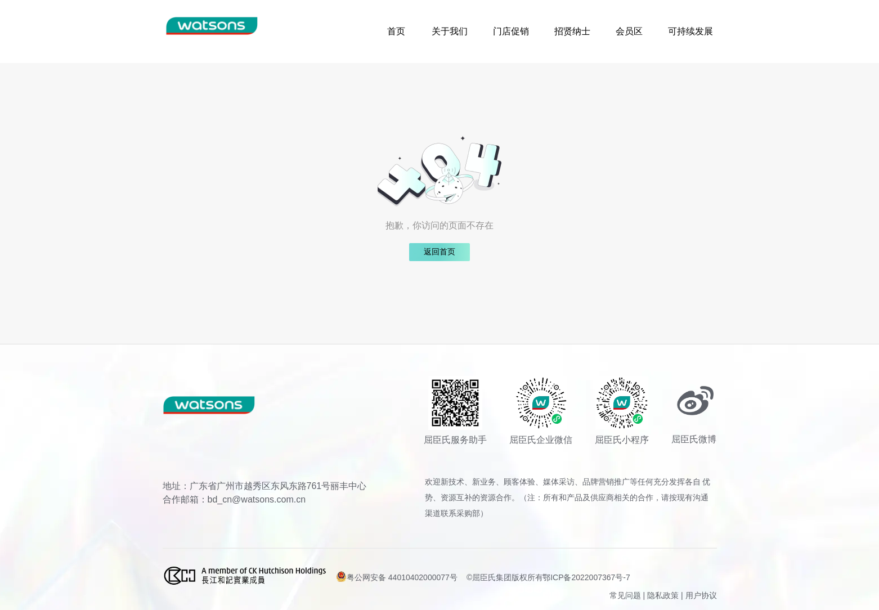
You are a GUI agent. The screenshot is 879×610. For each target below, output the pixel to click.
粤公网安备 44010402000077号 (397, 576)
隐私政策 (663, 595)
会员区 (629, 31)
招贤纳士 (572, 31)
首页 (396, 31)
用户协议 (701, 595)
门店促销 (511, 31)
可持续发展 (690, 31)
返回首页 (439, 252)
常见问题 (625, 595)
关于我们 (450, 31)
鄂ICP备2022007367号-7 (586, 577)
